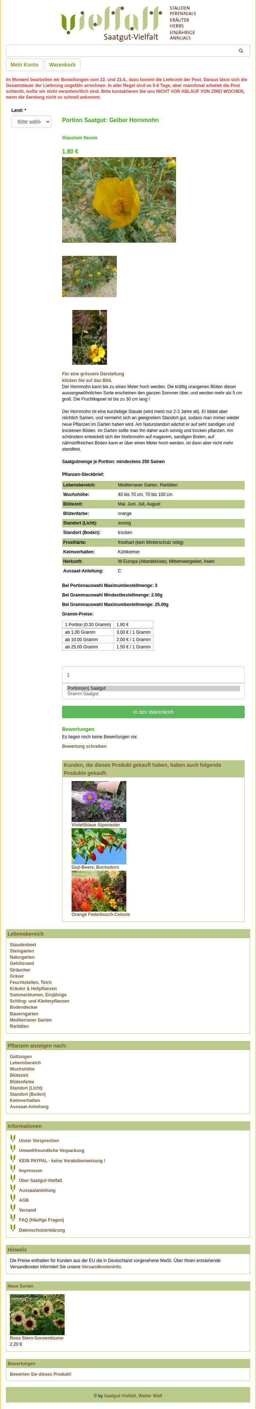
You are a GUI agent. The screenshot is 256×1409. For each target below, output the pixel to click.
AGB (24, 1200)
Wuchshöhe (22, 1069)
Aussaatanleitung (37, 1190)
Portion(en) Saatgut (153, 688)
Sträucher (20, 970)
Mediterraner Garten (31, 1020)
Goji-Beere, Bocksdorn (95, 867)
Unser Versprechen (39, 1140)
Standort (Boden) (28, 1094)
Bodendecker (24, 1007)
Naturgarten (22, 957)
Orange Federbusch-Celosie (101, 914)
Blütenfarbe (22, 1081)
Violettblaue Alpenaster (96, 824)
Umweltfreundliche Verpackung (51, 1150)
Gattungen (21, 1056)
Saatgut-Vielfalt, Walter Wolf (133, 1395)
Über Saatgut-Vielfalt (40, 1180)
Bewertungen (21, 1363)
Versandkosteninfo (101, 1266)
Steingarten (22, 951)
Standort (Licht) (26, 1088)
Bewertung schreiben (84, 746)
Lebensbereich (25, 1062)
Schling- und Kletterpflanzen (39, 1001)
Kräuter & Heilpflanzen (33, 988)
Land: (18, 110)
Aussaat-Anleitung (29, 1106)
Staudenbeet (23, 944)
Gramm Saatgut (153, 694)
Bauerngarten (24, 1013)
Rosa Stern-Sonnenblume (37, 1338)
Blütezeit (19, 1075)
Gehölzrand (22, 963)
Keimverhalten (25, 1100)
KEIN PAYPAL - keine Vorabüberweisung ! (62, 1160)
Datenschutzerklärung (42, 1230)
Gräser (17, 976)
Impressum (30, 1170)
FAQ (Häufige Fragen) (41, 1220)
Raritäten (19, 1026)
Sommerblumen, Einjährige (38, 994)
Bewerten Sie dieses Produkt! (41, 1374)
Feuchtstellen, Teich (30, 982)
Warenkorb (62, 65)
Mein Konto (24, 65)
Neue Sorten (21, 1286)
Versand (27, 1210)
